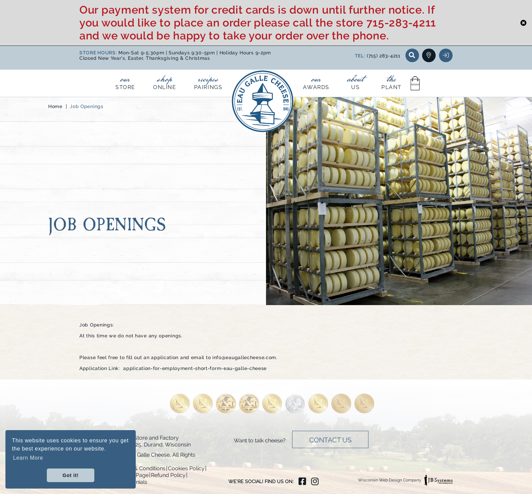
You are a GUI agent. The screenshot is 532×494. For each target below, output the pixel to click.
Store (125, 81)
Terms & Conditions (141, 468)
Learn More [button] (28, 458)
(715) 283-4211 (383, 55)
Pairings (208, 81)
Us (355, 81)
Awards (316, 81)
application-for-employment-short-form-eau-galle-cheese (195, 368)
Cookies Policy (186, 468)
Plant (391, 81)
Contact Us (330, 440)
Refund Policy (168, 475)
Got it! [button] (70, 475)
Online (164, 81)
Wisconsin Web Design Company (405, 480)
